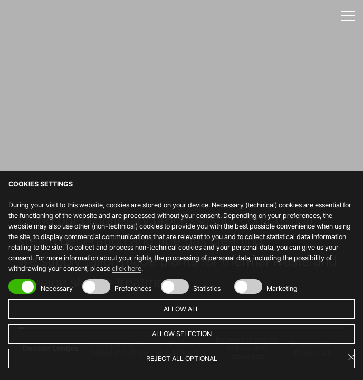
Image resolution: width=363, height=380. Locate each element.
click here (126, 268)
